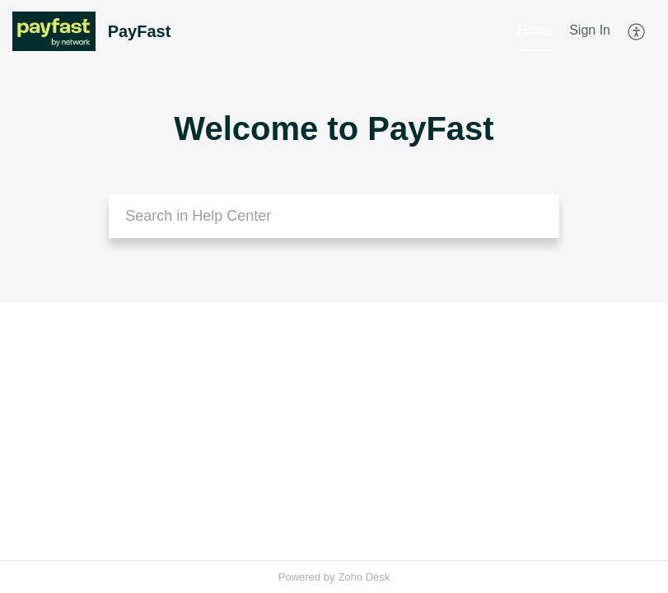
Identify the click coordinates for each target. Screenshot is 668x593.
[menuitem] (590, 31)
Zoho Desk (364, 577)
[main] (334, 431)
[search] (334, 216)
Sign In (589, 30)
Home (536, 30)
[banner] (334, 151)
